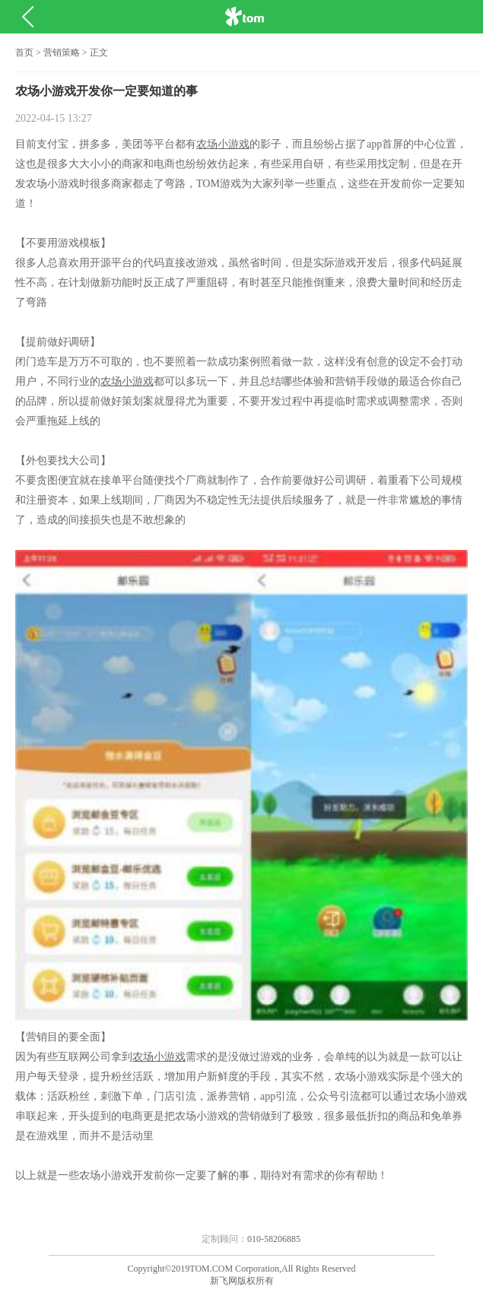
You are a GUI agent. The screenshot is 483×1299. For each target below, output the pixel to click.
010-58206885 (273, 1239)
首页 (24, 52)
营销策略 (61, 52)
